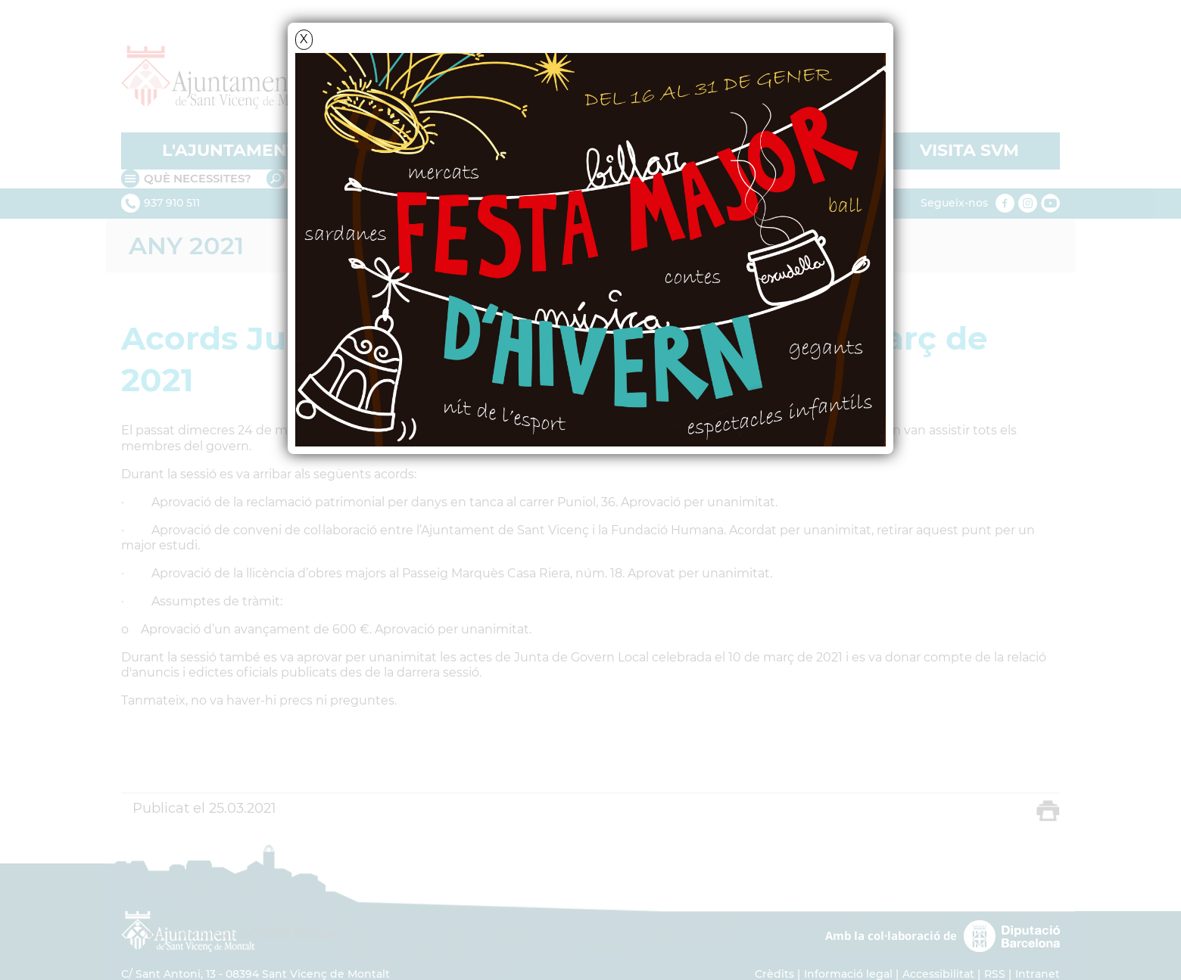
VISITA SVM (969, 150)
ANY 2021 (186, 245)
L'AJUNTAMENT (230, 150)
